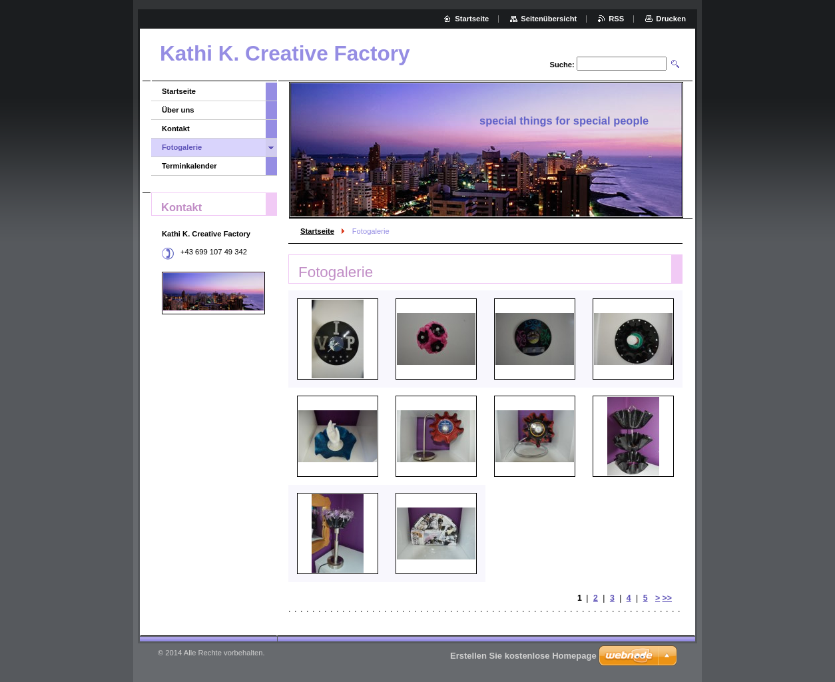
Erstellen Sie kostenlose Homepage (523, 656)
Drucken (671, 19)
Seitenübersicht (549, 19)
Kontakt (176, 129)
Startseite (317, 231)
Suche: (561, 65)
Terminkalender (189, 166)
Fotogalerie (182, 147)
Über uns (178, 110)
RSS (616, 19)
